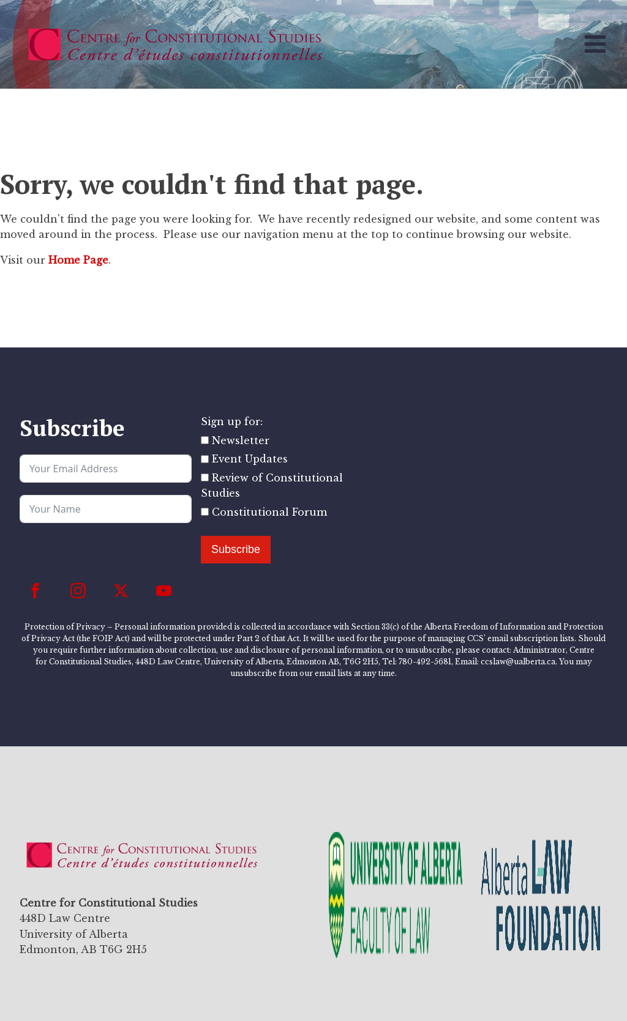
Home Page (78, 260)
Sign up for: (232, 421)
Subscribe (235, 549)
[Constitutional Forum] (205, 512)
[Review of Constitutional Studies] (205, 477)
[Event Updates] (205, 459)
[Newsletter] (205, 440)
